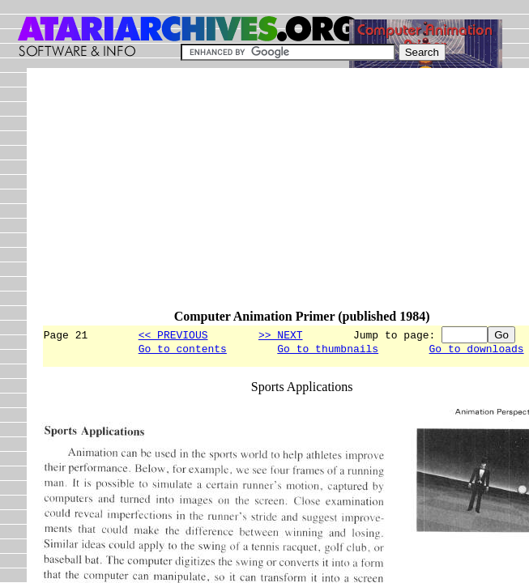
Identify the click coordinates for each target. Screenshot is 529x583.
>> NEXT (280, 334)
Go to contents (183, 350)
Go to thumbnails (327, 350)
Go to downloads (476, 350)
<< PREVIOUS (173, 334)
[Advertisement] (285, 196)
